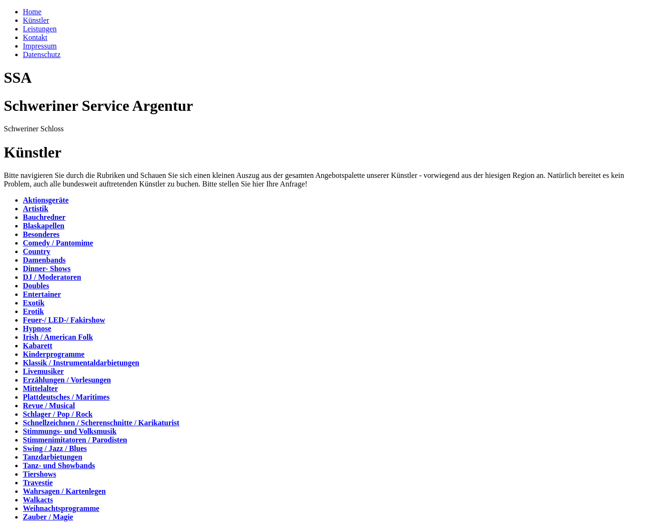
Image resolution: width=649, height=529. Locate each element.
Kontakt (35, 37)
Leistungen (40, 29)
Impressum (40, 46)
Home (32, 12)
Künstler (36, 20)
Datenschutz (41, 54)
